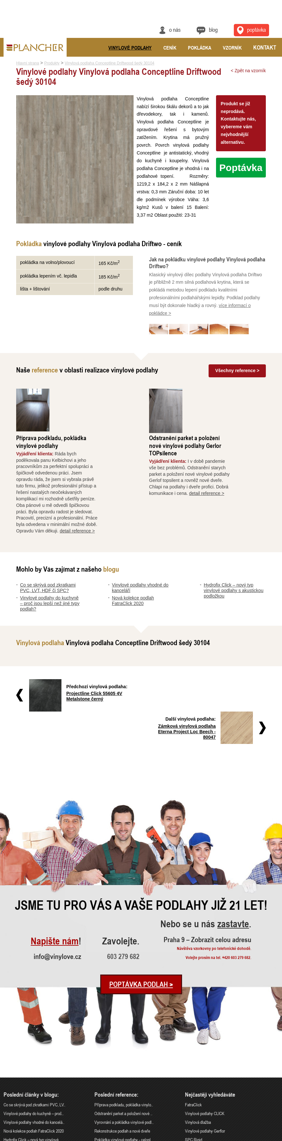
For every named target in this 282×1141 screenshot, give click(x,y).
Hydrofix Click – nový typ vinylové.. (32, 1062)
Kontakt (264, 47)
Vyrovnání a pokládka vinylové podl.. (124, 1045)
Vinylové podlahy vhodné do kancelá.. (34, 1045)
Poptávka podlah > (141, 907)
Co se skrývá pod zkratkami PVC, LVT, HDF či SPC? (48, 543)
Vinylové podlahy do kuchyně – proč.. (34, 1036)
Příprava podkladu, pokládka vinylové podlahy (85, 397)
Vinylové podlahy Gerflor (205, 1053)
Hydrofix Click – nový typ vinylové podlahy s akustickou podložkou (233, 546)
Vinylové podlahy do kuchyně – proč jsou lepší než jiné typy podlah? (50, 559)
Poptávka (240, 167)
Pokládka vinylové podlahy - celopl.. (123, 1062)
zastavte (233, 847)
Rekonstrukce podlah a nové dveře (122, 1053)
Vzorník (232, 47)
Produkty (52, 63)
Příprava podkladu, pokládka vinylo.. (123, 1027)
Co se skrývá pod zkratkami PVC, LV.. (34, 1027)
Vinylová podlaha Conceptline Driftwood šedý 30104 (109, 63)
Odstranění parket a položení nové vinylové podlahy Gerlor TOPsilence (219, 401)
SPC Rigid (193, 1062)
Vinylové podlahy (130, 47)
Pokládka (199, 47)
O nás (174, 29)
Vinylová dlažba (198, 1045)
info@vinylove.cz (57, 879)
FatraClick (193, 1027)
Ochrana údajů (255, 1136)
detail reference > (111, 486)
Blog (213, 29)
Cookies (272, 1136)
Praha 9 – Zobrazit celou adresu (207, 862)
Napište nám (55, 864)
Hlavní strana (27, 63)
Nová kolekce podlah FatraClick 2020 (133, 556)
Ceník (169, 47)
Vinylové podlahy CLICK (204, 1036)
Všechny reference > (237, 371)
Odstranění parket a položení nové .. (123, 1036)
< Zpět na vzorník (248, 70)
